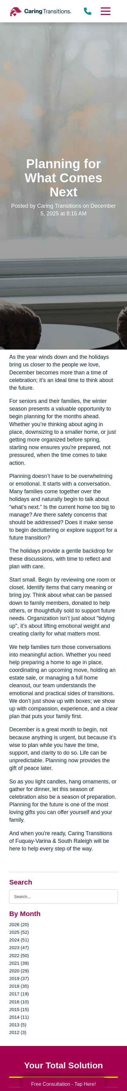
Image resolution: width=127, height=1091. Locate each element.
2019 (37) (19, 978)
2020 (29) (19, 970)
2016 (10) (19, 1001)
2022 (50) (19, 955)
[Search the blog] (63, 896)
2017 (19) (19, 993)
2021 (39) (19, 963)
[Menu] (105, 11)
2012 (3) (17, 1032)
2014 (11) (19, 1017)
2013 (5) (17, 1024)
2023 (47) (19, 947)
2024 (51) (19, 939)
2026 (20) (19, 924)
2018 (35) (19, 986)
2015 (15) (19, 1009)
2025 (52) (19, 932)
